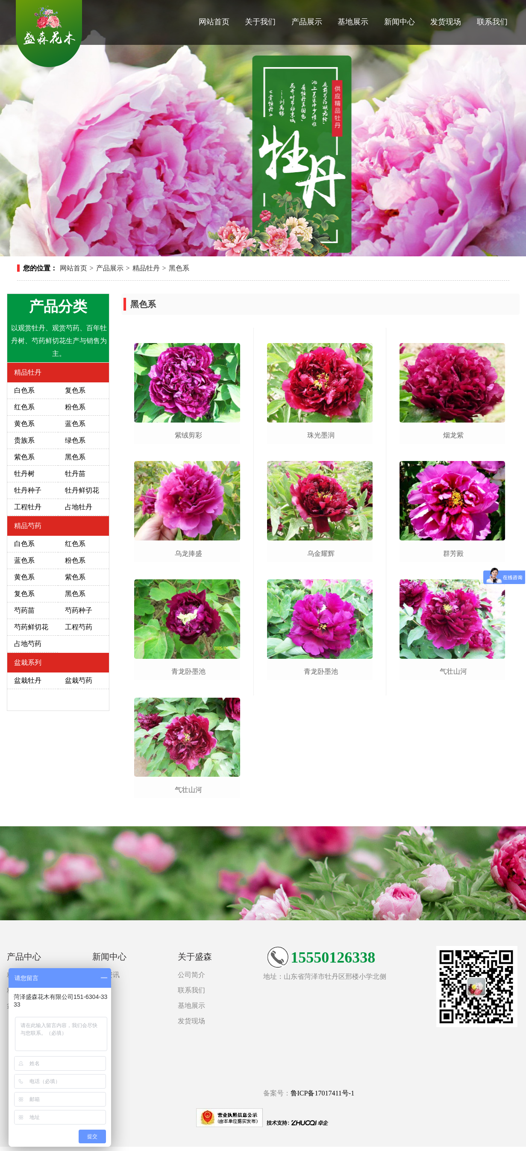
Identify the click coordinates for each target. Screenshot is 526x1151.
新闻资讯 (106, 974)
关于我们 (260, 22)
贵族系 (24, 440)
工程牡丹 (27, 507)
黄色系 (24, 423)
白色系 (24, 390)
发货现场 (445, 22)
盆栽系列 (27, 662)
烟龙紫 (453, 435)
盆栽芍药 (78, 680)
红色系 (24, 407)
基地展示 (353, 22)
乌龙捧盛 (188, 553)
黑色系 (179, 268)
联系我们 (492, 22)
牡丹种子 (27, 490)
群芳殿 (453, 553)
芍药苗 (24, 610)
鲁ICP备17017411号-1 (323, 1093)
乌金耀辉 (321, 553)
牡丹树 (24, 473)
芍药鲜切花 (31, 627)
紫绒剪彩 (188, 435)
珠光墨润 (321, 435)
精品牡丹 (146, 268)
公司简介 (191, 974)
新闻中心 (399, 22)
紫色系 (24, 457)
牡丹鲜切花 (82, 490)
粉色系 (75, 407)
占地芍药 (27, 643)
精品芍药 (27, 525)
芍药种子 (78, 610)
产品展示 (306, 22)
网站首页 (214, 22)
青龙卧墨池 (188, 671)
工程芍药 (78, 627)
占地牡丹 (78, 507)
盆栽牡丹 (27, 680)
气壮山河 (188, 789)
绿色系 (75, 440)
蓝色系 (75, 423)
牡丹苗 (75, 473)
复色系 (75, 390)
